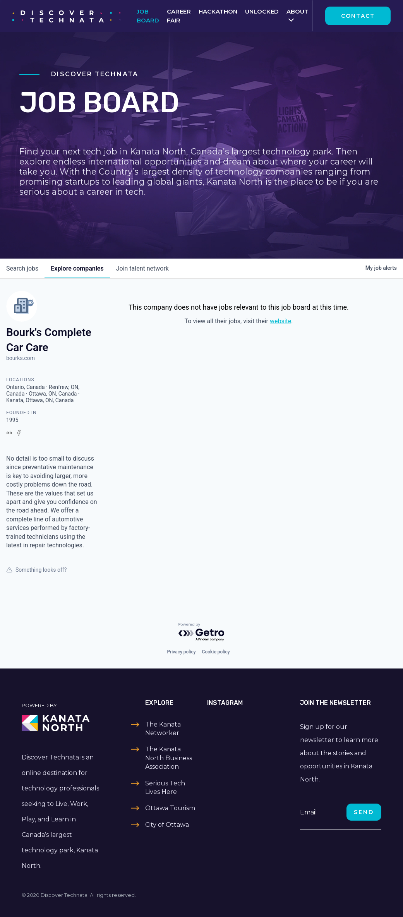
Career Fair (179, 16)
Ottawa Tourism (170, 808)
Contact (358, 15)
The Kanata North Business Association (168, 758)
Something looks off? (36, 570)
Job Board (148, 16)
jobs (22, 268)
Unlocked (262, 11)
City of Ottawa (167, 824)
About (297, 11)
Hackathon (218, 11)
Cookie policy (216, 652)
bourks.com (20, 358)
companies (77, 268)
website (280, 321)
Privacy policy (181, 652)
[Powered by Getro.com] (201, 632)
